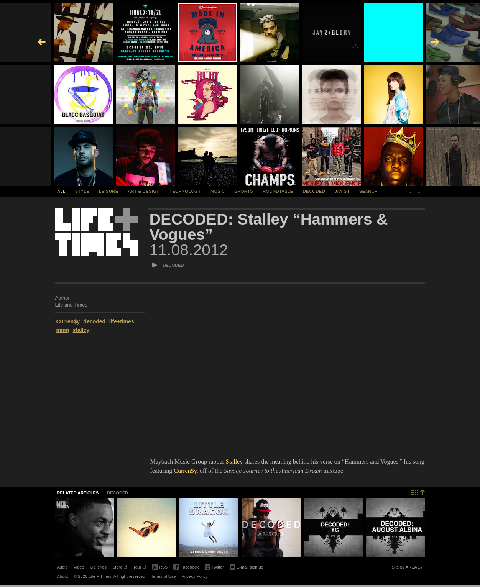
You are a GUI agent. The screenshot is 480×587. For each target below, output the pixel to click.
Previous (410, 191)
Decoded (314, 191)
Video (79, 567)
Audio (62, 567)
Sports (244, 191)
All (62, 191)
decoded (95, 321)
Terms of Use (163, 576)
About (62, 576)
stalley (81, 330)
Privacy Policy (194, 576)
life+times (121, 321)
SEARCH (368, 191)
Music (217, 191)
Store (119, 568)
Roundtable (278, 191)
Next (419, 191)
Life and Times (71, 305)
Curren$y (68, 321)
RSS (160, 566)
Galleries (98, 567)
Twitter (214, 567)
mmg (62, 330)
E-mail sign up (246, 566)
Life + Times (96, 232)
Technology (185, 191)
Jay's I (342, 191)
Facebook (186, 567)
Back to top (418, 491)
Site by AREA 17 (407, 568)
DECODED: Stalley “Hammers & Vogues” (269, 227)
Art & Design (144, 191)
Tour (139, 568)
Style (82, 191)
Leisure (108, 191)
